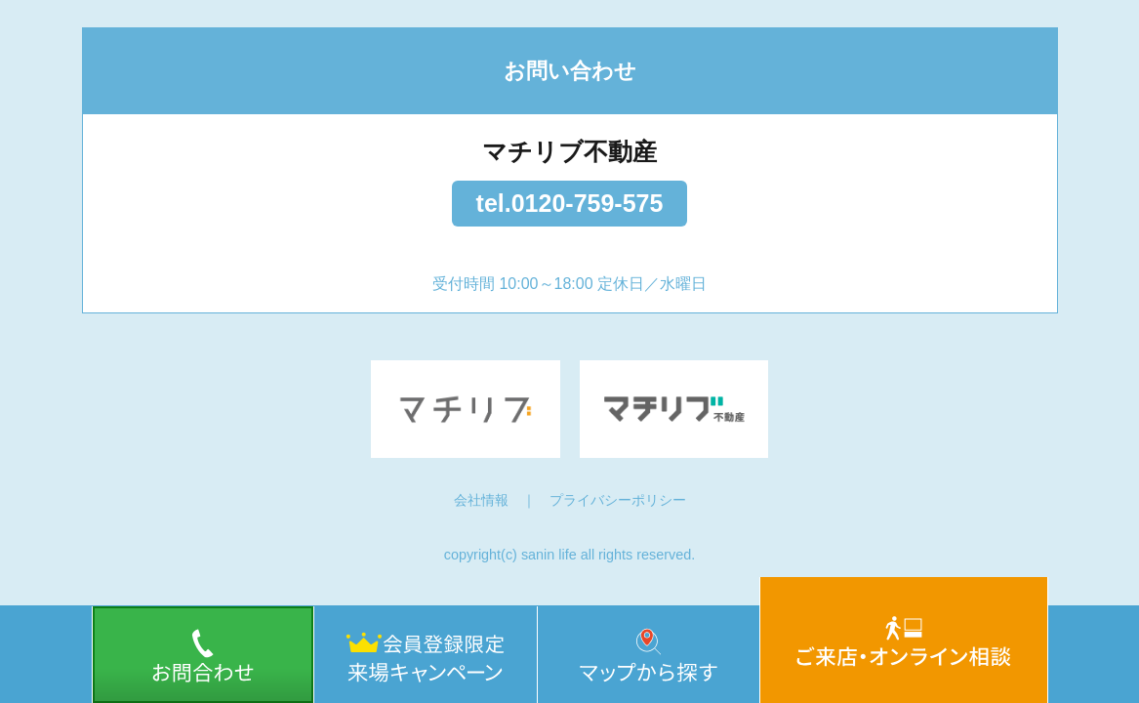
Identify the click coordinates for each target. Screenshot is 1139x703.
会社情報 (481, 500)
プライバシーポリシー (617, 500)
